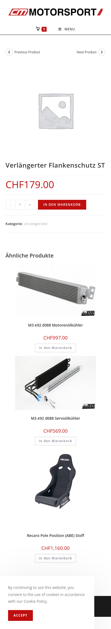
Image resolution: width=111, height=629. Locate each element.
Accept (20, 615)
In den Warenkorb (62, 204)
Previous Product (27, 52)
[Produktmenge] (20, 205)
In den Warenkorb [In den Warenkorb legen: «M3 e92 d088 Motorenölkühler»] (55, 348)
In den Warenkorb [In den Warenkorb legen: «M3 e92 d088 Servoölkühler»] (55, 441)
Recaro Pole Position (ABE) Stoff (55, 535)
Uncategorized (35, 223)
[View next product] (101, 52)
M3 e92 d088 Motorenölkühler (55, 325)
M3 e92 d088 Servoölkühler (55, 418)
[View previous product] (9, 52)
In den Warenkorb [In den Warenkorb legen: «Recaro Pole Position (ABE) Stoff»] (55, 558)
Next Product (87, 52)
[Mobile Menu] (67, 29)
